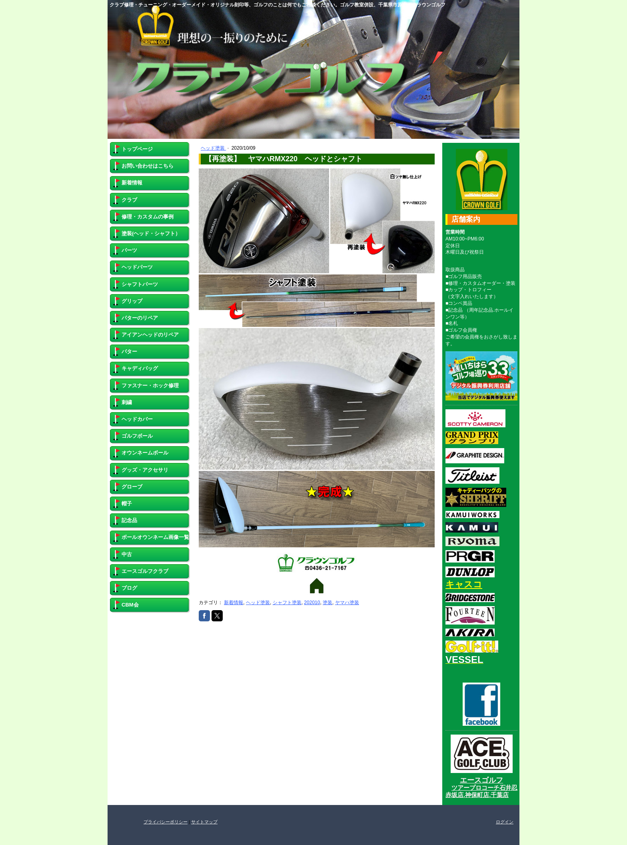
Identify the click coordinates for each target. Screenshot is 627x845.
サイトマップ (204, 821)
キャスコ (463, 584)
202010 (312, 602)
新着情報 (233, 602)
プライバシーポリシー (166, 821)
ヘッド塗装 (213, 148)
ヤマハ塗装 (347, 602)
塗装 (327, 602)
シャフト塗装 (287, 602)
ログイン (504, 821)
